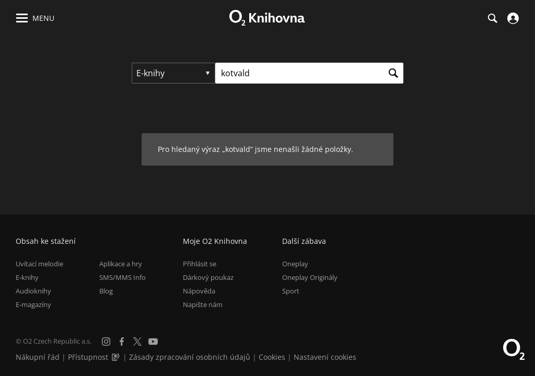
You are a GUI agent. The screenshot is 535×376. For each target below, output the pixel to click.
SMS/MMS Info (122, 277)
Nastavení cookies (325, 357)
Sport (290, 291)
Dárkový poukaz (208, 277)
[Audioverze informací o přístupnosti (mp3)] (116, 357)
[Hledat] (392, 73)
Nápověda (199, 291)
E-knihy (27, 277)
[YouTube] (153, 341)
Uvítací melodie (39, 263)
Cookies (272, 357)
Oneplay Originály (310, 277)
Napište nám (203, 304)
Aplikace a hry (120, 263)
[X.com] (137, 341)
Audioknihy (33, 291)
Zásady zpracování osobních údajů (189, 357)
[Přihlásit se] (512, 18)
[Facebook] (122, 341)
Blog (106, 291)
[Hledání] (492, 18)
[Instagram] (106, 341)
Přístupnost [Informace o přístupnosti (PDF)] (88, 357)
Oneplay (295, 263)
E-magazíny (33, 304)
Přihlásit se (199, 263)
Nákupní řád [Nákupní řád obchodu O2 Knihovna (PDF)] (38, 357)
